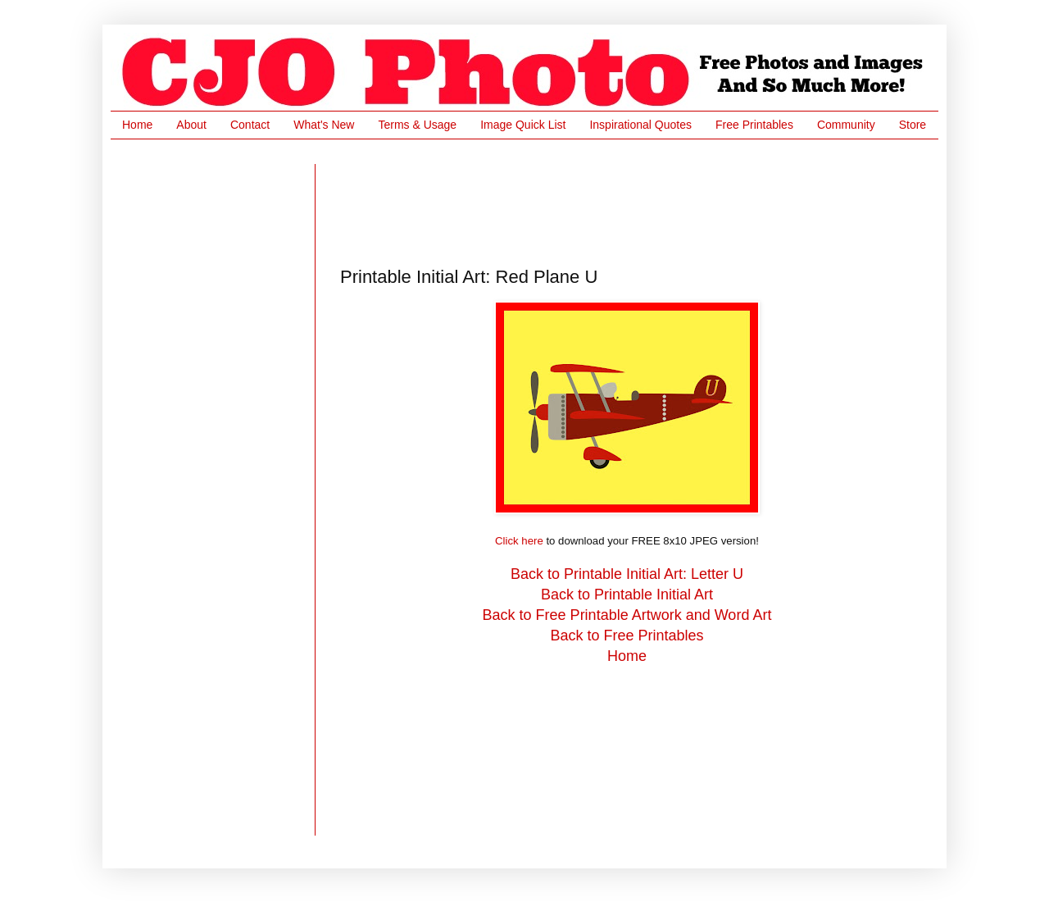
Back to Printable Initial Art (627, 594)
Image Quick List (522, 124)
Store (912, 124)
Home (137, 124)
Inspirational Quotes (640, 124)
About (191, 124)
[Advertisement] (638, 201)
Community (846, 124)
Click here (519, 541)
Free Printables (754, 124)
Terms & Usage (417, 124)
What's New (323, 124)
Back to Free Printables (626, 635)
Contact (250, 124)
